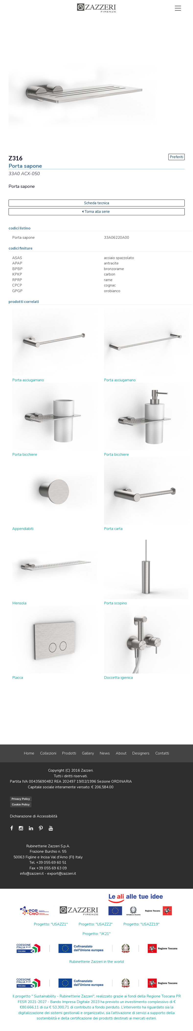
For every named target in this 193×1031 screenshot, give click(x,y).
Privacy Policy (21, 798)
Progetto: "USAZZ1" (51, 924)
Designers (140, 753)
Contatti (162, 753)
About (121, 753)
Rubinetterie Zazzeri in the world (96, 961)
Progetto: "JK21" (96, 933)
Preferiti (176, 157)
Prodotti (69, 753)
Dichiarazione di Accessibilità (33, 816)
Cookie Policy (21, 804)
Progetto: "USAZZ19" (141, 924)
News (105, 753)
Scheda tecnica (96, 203)
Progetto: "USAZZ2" (96, 924)
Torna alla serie (96, 211)
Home (29, 753)
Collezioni (48, 753)
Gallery (88, 753)
